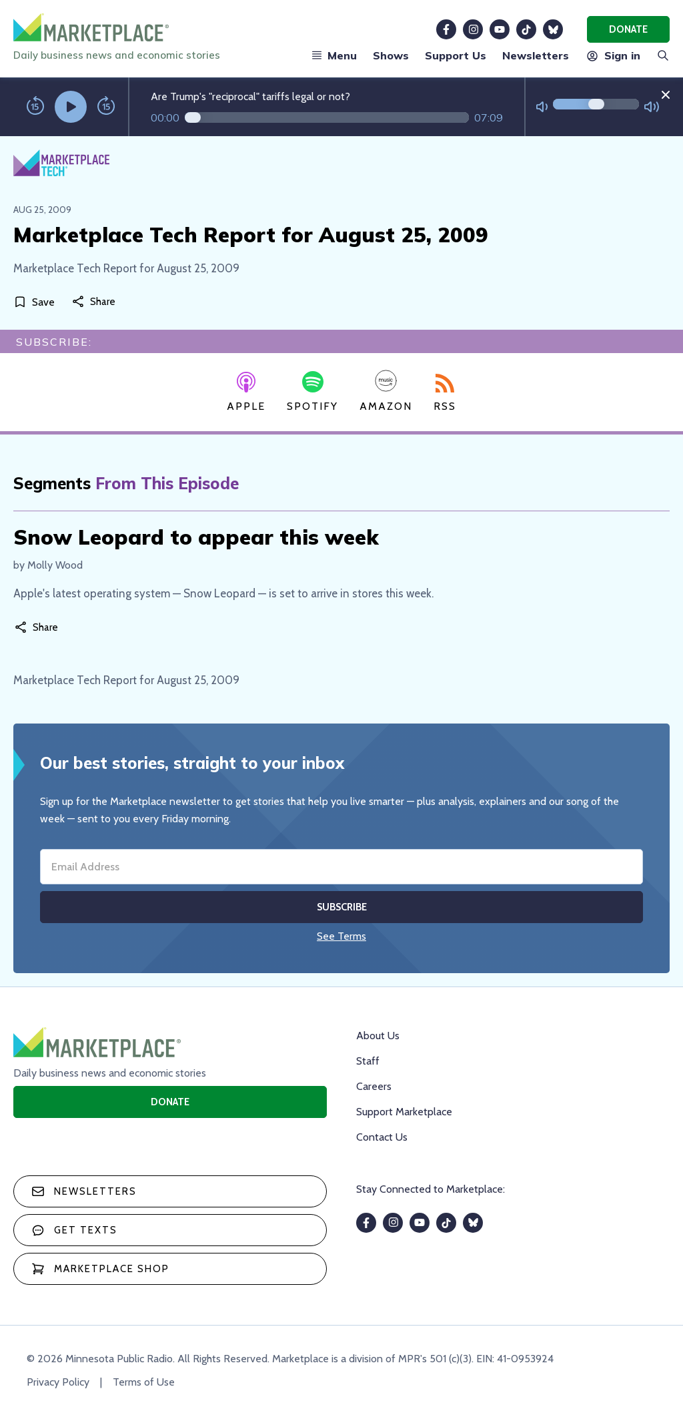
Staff (368, 1061)
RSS (445, 393)
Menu (334, 55)
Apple (246, 392)
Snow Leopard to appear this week (196, 537)
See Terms (341, 936)
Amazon (386, 390)
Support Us (455, 55)
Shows (391, 55)
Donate (628, 29)
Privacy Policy (58, 1382)
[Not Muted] (542, 107)
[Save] (36, 302)
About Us (378, 1035)
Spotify (312, 391)
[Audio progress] (327, 117)
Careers (374, 1086)
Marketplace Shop (100, 1269)
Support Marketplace (404, 1111)
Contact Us (382, 1137)
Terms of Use (144, 1382)
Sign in (612, 55)
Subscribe (342, 907)
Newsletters (535, 55)
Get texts (74, 1230)
